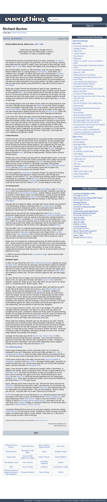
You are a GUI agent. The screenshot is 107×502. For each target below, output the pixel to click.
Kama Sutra (11, 457)
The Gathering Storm (14, 347)
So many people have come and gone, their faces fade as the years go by (87, 121)
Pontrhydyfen (42, 72)
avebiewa (83, 224)
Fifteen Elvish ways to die (82, 171)
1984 (41, 44)
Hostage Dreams (79, 49)
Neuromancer (78, 106)
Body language (79, 142)
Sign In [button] (89, 25)
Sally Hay (43, 388)
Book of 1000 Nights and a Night (28, 457)
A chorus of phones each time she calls (87, 156)
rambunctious (27, 173)
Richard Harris (11, 452)
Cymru (44, 452)
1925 (36, 44)
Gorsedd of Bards (27, 472)
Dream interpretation (81, 174)
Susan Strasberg (22, 234)
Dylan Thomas (44, 457)
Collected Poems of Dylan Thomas (27, 404)
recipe (76, 215)
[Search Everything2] (75, 19)
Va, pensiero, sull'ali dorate (83, 151)
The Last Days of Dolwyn (28, 193)
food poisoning (78, 176)
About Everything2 (80, 41)
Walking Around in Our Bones (84, 75)
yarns (59, 98)
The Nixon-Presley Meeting (83, 94)
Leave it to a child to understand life (86, 130)
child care (77, 164)
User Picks (77, 43)
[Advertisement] (53, 7)
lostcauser (86, 200)
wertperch (18, 39)
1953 (35, 219)
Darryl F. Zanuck (54, 213)
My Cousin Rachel (50, 215)
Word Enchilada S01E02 (82, 115)
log (75, 220)
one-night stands (47, 206)
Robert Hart (77, 51)
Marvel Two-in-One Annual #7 (85, 231)
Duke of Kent (31, 361)
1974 (42, 344)
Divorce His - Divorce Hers (43, 336)
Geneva (42, 401)
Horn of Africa (28, 462)
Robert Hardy (23, 167)
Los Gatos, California (44, 462)
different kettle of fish (53, 289)
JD (82, 209)
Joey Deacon (78, 56)
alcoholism (10, 386)
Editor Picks (77, 137)
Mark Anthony (36, 263)
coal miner (60, 74)
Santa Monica (19, 354)
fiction (76, 228)
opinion (76, 200)
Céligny (21, 402)
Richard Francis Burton (19, 33)
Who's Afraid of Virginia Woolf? (44, 446)
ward (21, 152)
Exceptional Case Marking (83, 86)
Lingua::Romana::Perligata (83, 127)
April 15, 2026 (78, 218)
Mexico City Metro (80, 91)
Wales (58, 225)
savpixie (82, 220)
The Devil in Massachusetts (83, 70)
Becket (60, 462)
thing (76, 195)
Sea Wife (58, 232)
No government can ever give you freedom (89, 125)
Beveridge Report (79, 144)
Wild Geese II (29, 399)
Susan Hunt (20, 376)
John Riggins (78, 154)
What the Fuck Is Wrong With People (87, 198)
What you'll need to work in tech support (88, 89)
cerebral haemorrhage (29, 401)
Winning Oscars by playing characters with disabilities (11, 472)
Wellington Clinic (12, 373)
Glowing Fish (86, 215)
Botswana (31, 365)
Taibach (18, 109)
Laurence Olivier (48, 280)
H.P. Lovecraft (78, 161)
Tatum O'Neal (44, 472)
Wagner (10, 388)
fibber (21, 93)
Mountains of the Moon (27, 452)
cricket (36, 119)
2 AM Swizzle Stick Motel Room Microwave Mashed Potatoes (85, 83)
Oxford (26, 166)
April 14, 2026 (78, 101)
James (14, 378)
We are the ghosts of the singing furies (87, 103)
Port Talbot (10, 85)
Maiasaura (77, 59)
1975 (38, 365)
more (89, 242)
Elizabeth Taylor (11, 265)
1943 (52, 149)
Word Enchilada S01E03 (82, 118)
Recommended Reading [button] (89, 37)
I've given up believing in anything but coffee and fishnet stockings (87, 133)
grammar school (51, 111)
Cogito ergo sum (79, 159)
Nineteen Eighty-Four (53, 397)
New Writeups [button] (90, 188)
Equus (8, 376)
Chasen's (44, 467)
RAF (41, 162)
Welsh (39, 106)
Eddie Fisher (59, 271)
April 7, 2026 (78, 235)
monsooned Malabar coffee (83, 46)
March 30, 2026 (79, 72)
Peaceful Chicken (85, 237)
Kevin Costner (27, 467)
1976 (22, 380)
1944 (27, 177)
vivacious (32, 197)
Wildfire (76, 169)
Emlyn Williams (45, 189)
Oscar (19, 219)
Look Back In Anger (40, 254)
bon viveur (60, 61)
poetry (76, 204)
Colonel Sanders (79, 54)
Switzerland (24, 232)
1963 (38, 316)
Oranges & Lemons (80, 139)
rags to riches (17, 66)
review (76, 233)
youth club (9, 109)
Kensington (10, 201)
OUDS (60, 472)
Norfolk (36, 179)
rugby (28, 119)
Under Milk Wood (12, 411)
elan (55, 119)
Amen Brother (78, 113)
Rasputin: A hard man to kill (83, 166)
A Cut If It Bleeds (80, 227)
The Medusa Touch (11, 462)
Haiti (41, 395)
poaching (32, 180)
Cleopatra (47, 263)
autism (39, 291)
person (6, 39)
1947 (36, 182)
